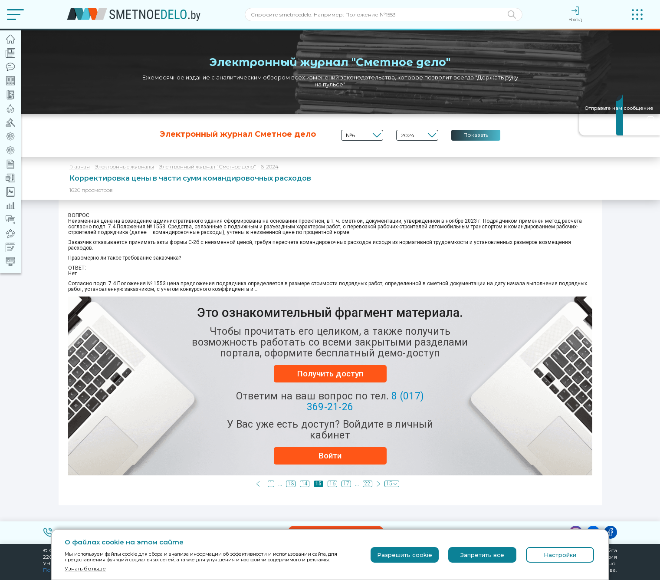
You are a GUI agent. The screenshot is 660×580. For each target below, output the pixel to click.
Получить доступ (330, 374)
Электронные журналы (124, 166)
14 (305, 484)
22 (367, 484)
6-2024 (270, 166)
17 (346, 484)
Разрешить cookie (404, 554)
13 (291, 484)
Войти (330, 456)
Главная (79, 166)
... (280, 484)
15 (318, 484)
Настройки (560, 554)
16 (332, 484)
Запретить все (482, 554)
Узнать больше (85, 568)
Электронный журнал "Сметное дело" (207, 166)
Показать (475, 135)
